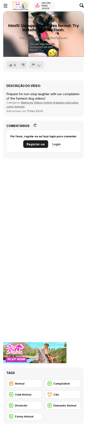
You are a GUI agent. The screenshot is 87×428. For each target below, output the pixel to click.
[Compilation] (63, 383)
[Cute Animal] (24, 394)
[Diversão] (24, 405)
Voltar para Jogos (46, 5)
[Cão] (63, 394)
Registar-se (36, 144)
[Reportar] (36, 65)
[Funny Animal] (24, 416)
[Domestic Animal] (63, 405)
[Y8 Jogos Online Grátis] (20, 5)
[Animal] (24, 383)
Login (56, 144)
